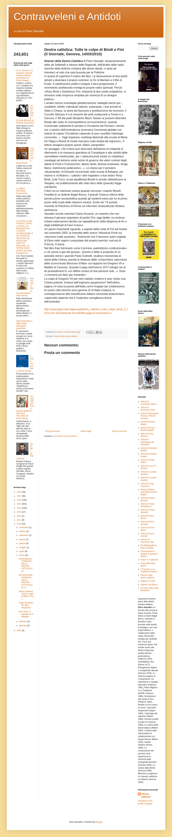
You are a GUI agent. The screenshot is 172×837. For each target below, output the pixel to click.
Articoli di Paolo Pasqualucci (147, 505)
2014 (19, 508)
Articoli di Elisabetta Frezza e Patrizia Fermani (149, 416)
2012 (19, 516)
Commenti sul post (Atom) (65, 436)
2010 (19, 524)
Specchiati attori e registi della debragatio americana (24, 325)
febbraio (23, 621)
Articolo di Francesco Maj (147, 540)
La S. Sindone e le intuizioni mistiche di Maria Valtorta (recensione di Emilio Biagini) (24, 75)
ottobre (22, 531)
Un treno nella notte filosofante (149, 589)
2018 (19, 492)
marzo (22, 555)
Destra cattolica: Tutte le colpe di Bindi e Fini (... (26, 595)
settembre (24, 535)
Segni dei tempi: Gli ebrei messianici (26, 605)
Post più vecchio (119, 431)
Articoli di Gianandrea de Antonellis (147, 442)
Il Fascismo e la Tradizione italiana (148, 570)
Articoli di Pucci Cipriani (147, 534)
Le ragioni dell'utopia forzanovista (21, 191)
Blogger (99, 822)
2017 (19, 496)
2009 (19, 630)
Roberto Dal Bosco (149, 584)
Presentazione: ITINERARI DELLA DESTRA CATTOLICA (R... (26, 565)
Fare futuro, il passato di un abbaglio (26, 614)
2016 (19, 500)
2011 (19, 520)
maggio (23, 547)
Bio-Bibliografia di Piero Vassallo (148, 546)
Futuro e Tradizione (149, 560)
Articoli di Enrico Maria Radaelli (147, 429)
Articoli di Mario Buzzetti (147, 499)
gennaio (23, 625)
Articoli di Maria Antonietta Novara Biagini (148, 492)
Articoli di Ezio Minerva (146, 435)
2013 (19, 512)
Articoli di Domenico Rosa (147, 408)
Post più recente (52, 431)
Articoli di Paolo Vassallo (147, 511)
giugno (22, 543)
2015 (19, 504)
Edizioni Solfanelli (145, 795)
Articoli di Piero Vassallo (147, 522)
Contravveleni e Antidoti (67, 16)
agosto (22, 539)
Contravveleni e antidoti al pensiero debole (149, 553)
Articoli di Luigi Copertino (147, 484)
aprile (22, 551)
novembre (24, 527)
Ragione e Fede (147, 581)
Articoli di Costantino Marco (148, 402)
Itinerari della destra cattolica (65, 336)
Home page (86, 431)
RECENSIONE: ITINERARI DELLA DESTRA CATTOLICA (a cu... (26, 581)
